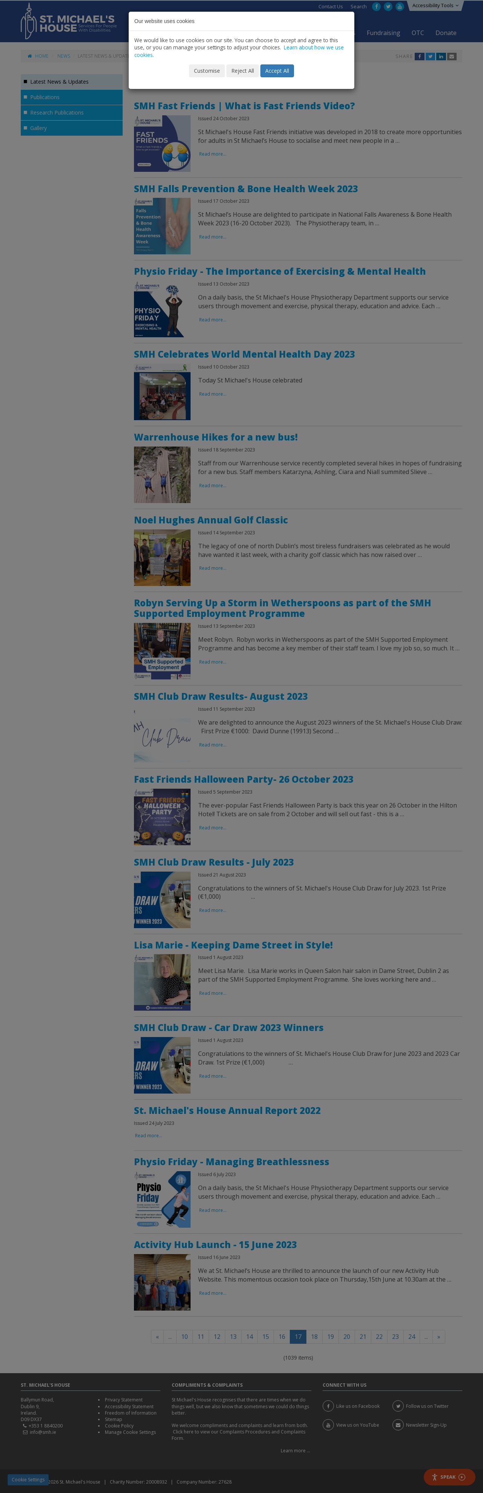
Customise (207, 70)
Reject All (242, 70)
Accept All (277, 70)
